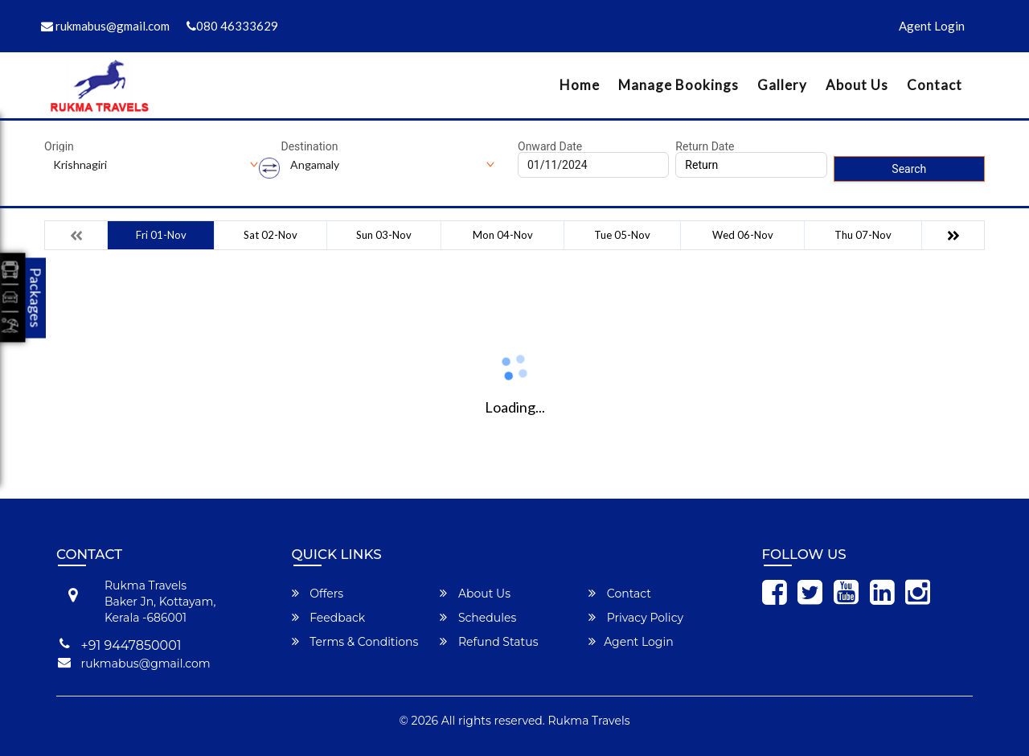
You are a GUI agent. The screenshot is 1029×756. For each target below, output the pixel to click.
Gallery (782, 84)
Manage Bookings (678, 84)
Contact (934, 84)
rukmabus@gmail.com (105, 25)
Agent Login (932, 25)
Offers (318, 593)
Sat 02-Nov (270, 234)
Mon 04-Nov (503, 234)
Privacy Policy (635, 617)
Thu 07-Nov (863, 234)
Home (580, 84)
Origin (59, 146)
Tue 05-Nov (622, 234)
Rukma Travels (589, 720)
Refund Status (489, 642)
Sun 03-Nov (384, 234)
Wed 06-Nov (742, 234)
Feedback (329, 617)
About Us (857, 84)
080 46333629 (232, 25)
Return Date (704, 146)
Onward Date (550, 146)
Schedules (478, 617)
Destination (309, 146)
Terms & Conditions (355, 642)
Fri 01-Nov (161, 234)
